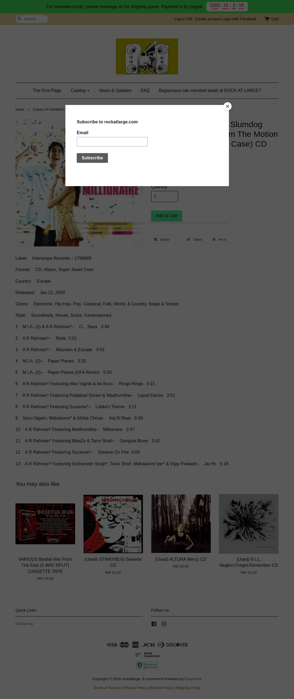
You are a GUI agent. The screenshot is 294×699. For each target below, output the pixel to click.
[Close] (227, 106)
